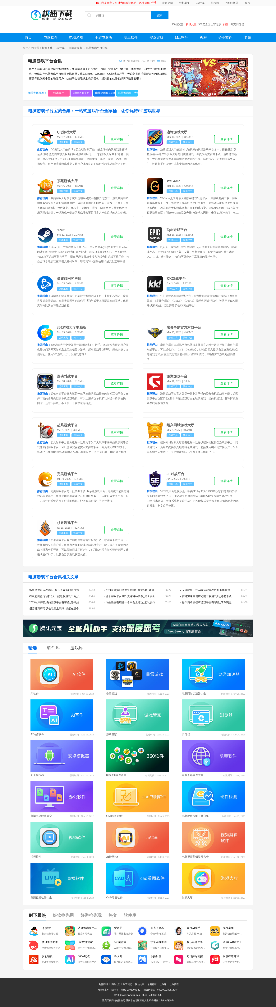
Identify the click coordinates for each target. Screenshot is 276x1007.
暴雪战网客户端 (69, 279)
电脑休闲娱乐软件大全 (105, 93)
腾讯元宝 (191, 24)
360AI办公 (84, 956)
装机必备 (184, 3)
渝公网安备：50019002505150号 (160, 989)
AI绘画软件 (113, 856)
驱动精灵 (47, 956)
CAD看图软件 (114, 897)
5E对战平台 (175, 474)
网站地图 (139, 984)
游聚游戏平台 (177, 376)
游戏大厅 (58, 93)
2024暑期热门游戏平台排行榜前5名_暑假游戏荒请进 (136, 590)
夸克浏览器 (237, 24)
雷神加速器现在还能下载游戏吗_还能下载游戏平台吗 (213, 596)
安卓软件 (131, 37)
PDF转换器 (231, 3)
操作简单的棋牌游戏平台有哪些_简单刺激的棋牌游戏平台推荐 (219, 602)
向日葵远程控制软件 (198, 956)
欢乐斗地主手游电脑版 (198, 942)
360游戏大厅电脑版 (71, 327)
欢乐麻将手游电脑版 (162, 942)
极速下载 (47, 48)
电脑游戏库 (75, 48)
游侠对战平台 (67, 376)
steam (61, 230)
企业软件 (225, 37)
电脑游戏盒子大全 (128, 93)
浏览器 (186, 734)
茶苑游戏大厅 (67, 181)
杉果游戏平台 (67, 523)
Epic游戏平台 (177, 230)
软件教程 (174, 984)
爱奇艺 (118, 928)
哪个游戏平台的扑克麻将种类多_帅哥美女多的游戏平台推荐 (141, 596)
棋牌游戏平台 (81, 93)
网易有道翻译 (231, 956)
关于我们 (127, 984)
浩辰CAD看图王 (232, 942)
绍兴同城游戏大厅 (180, 425)
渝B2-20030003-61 (130, 989)
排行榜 (215, 3)
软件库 (200, 3)
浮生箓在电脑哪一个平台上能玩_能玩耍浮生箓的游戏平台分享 (142, 602)
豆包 (247, 3)
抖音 (226, 24)
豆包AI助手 (193, 928)
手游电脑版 (103, 37)
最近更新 (167, 3)
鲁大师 (118, 956)
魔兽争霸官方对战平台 (184, 327)
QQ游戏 (46, 928)
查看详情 (117, 139)
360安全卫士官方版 (209, 24)
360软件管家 (85, 942)
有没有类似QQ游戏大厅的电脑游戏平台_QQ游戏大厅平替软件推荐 (68, 596)
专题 (247, 37)
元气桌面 (228, 928)
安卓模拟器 (37, 775)
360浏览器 (178, 24)
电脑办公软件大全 (41, 816)
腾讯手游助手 (50, 942)
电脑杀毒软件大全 (192, 775)
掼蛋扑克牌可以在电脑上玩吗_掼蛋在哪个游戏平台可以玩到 (64, 608)
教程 (203, 37)
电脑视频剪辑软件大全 (195, 856)
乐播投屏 (155, 956)
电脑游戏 (76, 37)
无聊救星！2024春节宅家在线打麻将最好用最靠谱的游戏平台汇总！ (222, 590)
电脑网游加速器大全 (194, 693)
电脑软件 (51, 37)
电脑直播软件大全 (41, 897)
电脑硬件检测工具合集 (195, 816)
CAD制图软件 (114, 816)
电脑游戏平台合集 (97, 48)
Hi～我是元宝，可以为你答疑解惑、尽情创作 (123, 3)
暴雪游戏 (111, 693)
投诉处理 (115, 984)
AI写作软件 (37, 734)
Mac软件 (181, 37)
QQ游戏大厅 (66, 132)
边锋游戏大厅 (177, 132)
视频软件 (35, 856)
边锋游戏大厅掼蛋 (88, 928)
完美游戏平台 (67, 474)
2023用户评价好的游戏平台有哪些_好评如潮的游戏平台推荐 (64, 602)
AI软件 (34, 693)
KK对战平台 (176, 279)
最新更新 (152, 984)
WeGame (173, 181)
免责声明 (103, 984)
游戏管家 (111, 734)
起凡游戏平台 (67, 425)
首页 (28, 37)
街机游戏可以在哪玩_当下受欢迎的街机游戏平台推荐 (60, 590)
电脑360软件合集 (116, 775)
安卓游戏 (156, 37)
